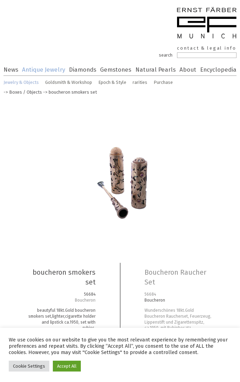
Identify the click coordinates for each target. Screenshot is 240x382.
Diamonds (82, 69)
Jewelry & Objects (21, 82)
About (187, 69)
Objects (34, 92)
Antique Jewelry (43, 69)
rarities (140, 82)
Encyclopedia (218, 69)
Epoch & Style (112, 82)
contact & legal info (207, 48)
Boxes (15, 92)
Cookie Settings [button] (29, 366)
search (165, 55)
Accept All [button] (67, 366)
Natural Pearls (155, 69)
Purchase (163, 82)
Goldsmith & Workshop (68, 82)
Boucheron (85, 300)
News (10, 69)
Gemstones (115, 69)
